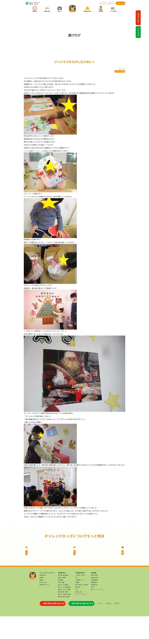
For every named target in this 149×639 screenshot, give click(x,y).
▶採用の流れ (95, 600)
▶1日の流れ (43, 605)
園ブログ (60, 9)
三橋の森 (31, 4)
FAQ (76, 600)
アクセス (102, 3)
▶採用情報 (94, 603)
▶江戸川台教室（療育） (65, 617)
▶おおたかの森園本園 (64, 610)
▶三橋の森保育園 (63, 598)
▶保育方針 (43, 598)
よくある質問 (113, 9)
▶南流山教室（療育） (64, 619)
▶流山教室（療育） (63, 614)
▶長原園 (60, 603)
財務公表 (77, 610)
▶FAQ (93, 610)
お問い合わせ (120, 3)
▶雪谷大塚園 (61, 600)
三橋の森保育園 (120, 71)
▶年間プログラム (45, 607)
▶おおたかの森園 (63, 607)
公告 (76, 612)
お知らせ (111, 3)
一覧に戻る (74, 525)
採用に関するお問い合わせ (81, 626)
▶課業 (41, 600)
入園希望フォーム (80, 603)
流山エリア (37, 2)
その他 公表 (78, 614)
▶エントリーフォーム (97, 612)
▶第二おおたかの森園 (64, 612)
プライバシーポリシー (81, 617)
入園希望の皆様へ (87, 9)
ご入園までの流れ (80, 598)
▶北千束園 (61, 605)
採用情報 (101, 9)
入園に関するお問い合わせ (52, 626)
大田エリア (31, 2)
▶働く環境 (94, 598)
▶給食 (41, 603)
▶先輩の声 (94, 607)
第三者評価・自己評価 (81, 607)
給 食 (36, 4)
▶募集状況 (94, 605)
